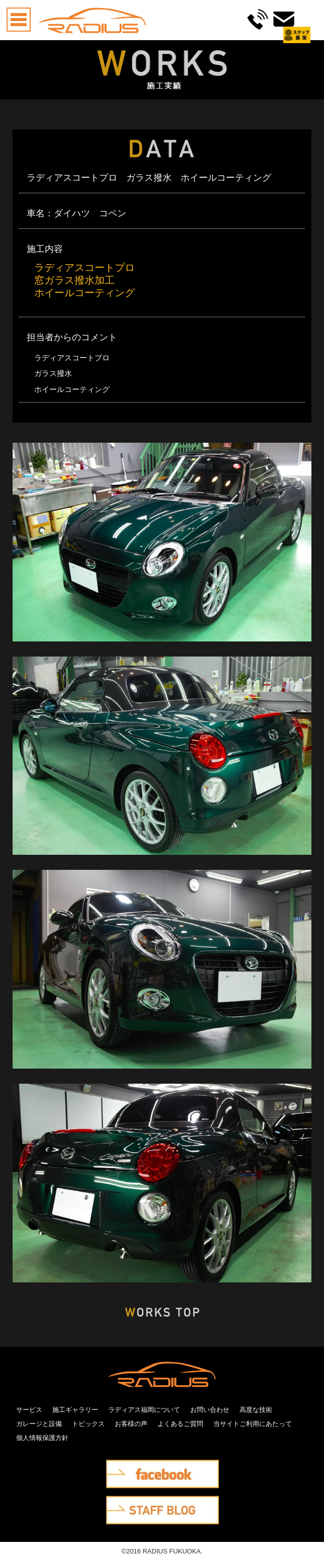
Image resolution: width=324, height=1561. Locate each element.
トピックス (88, 1423)
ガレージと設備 (39, 1423)
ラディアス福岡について (144, 1409)
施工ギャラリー (75, 1409)
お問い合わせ (209, 1409)
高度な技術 (255, 1409)
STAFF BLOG (127, 1503)
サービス (29, 1409)
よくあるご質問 (180, 1423)
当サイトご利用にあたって (252, 1423)
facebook (120, 1467)
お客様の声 (131, 1423)
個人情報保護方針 (42, 1438)
